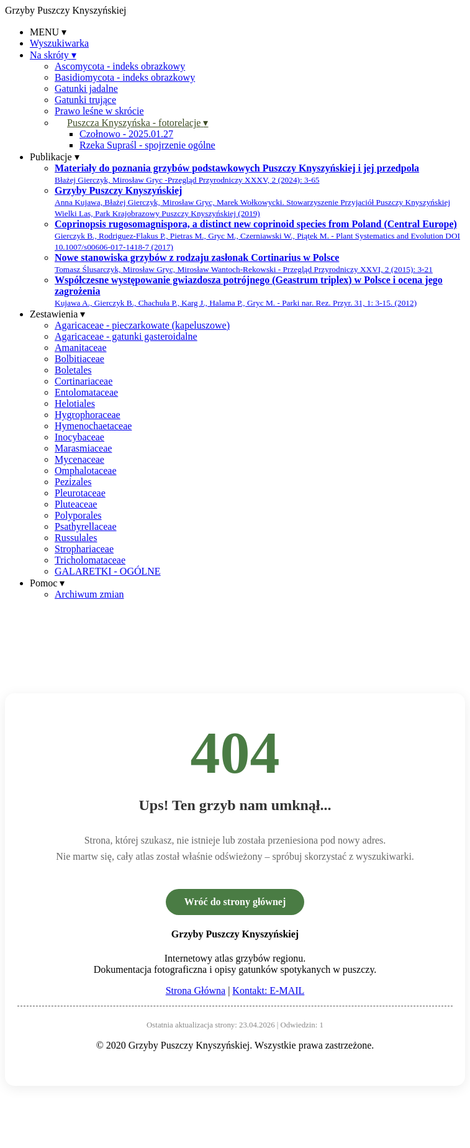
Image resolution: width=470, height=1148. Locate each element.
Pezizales (73, 481)
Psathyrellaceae (86, 526)
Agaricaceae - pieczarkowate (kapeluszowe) (142, 325)
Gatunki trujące (85, 99)
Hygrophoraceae (87, 414)
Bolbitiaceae (79, 358)
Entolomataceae (86, 392)
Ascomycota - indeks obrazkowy (120, 66)
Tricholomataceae (90, 560)
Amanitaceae (81, 347)
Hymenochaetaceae (93, 426)
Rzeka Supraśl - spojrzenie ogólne (147, 145)
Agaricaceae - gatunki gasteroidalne (126, 336)
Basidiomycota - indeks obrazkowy (125, 77)
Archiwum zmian (89, 594)
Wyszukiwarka (59, 43)
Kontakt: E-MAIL (268, 990)
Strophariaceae (84, 549)
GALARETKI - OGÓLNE (108, 571)
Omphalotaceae (86, 470)
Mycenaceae (79, 459)
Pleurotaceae (80, 493)
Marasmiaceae (83, 448)
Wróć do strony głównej (235, 901)
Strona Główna (195, 990)
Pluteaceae (76, 504)
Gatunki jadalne (86, 88)
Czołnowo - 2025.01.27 (126, 134)
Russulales (76, 537)
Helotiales (75, 403)
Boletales (73, 370)
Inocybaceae (79, 437)
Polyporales (78, 515)
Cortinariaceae (83, 381)
